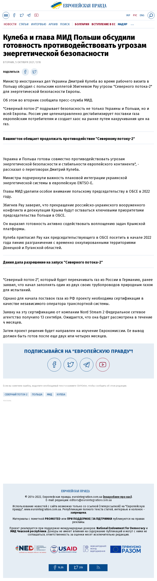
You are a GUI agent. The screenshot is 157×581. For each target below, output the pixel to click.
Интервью (38, 24)
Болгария (82, 24)
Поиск (65, 24)
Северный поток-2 (16, 394)
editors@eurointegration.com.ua (91, 500)
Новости (10, 24)
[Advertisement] (78, 430)
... (132, 23)
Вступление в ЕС (103, 24)
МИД (49, 394)
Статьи (24, 24)
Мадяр (122, 24)
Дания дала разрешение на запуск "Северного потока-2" (53, 262)
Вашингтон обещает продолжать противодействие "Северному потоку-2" (69, 138)
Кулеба (61, 394)
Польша (37, 394)
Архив (53, 24)
